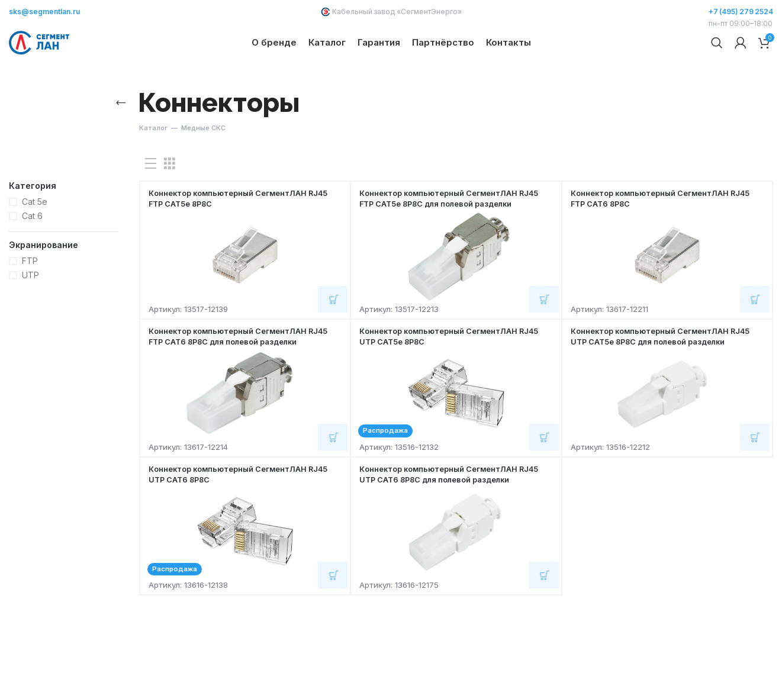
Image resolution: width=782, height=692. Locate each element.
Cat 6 (32, 260)
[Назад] (120, 147)
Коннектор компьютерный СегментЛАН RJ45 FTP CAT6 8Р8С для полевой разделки (236, 385)
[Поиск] (717, 65)
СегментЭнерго (429, 11)
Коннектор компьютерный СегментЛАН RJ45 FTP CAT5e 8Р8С (236, 242)
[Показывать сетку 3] (169, 208)
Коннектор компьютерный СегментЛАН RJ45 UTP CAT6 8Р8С (236, 518)
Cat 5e (34, 246)
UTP (30, 319)
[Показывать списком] (150, 208)
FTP (30, 305)
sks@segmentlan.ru (44, 11)
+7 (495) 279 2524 (741, 11)
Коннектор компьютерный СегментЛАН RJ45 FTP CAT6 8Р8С (658, 242)
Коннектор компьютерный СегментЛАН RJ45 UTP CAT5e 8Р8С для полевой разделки (658, 385)
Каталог (153, 172)
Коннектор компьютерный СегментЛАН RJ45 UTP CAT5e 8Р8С (447, 380)
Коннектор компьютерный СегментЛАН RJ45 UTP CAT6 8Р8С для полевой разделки (447, 523)
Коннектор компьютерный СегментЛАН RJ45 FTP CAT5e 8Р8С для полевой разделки (447, 247)
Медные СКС (203, 172)
